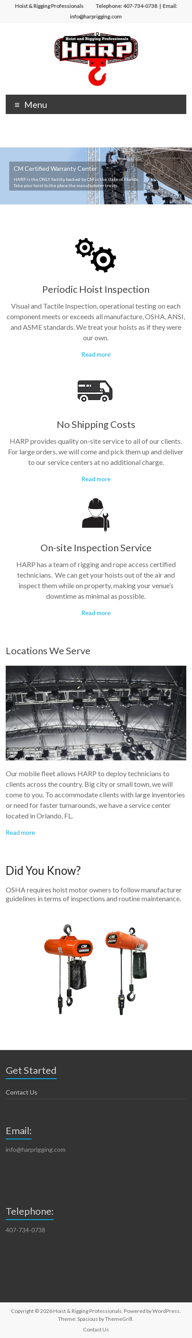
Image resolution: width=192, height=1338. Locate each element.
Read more (96, 354)
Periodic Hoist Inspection (95, 289)
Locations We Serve (48, 650)
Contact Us (21, 1092)
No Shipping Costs (96, 424)
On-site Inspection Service (96, 547)
